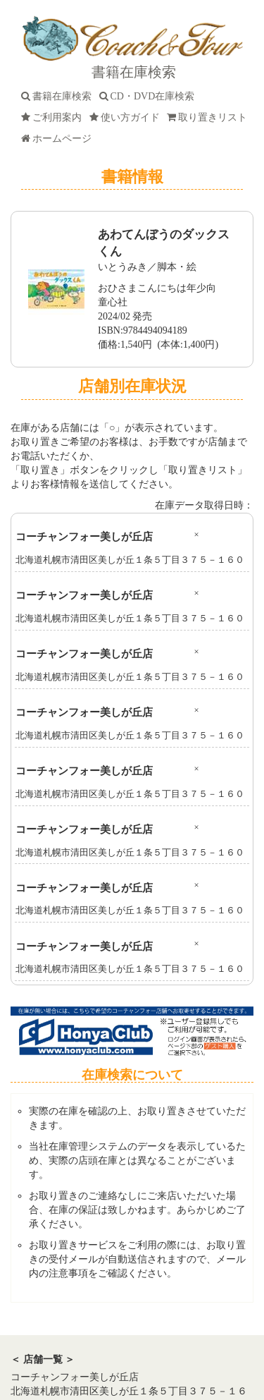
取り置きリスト (209, 117)
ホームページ (58, 138)
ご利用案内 (54, 117)
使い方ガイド (127, 117)
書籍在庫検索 (58, 96)
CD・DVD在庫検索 (149, 96)
